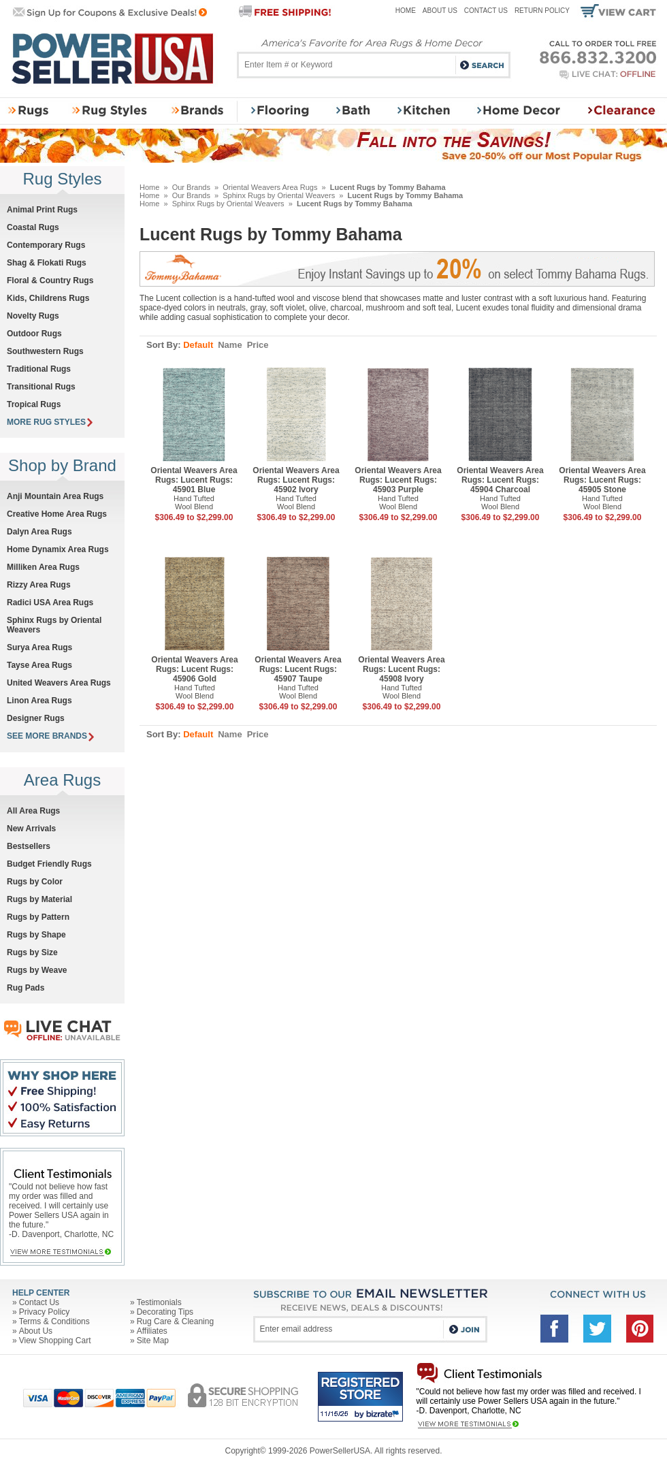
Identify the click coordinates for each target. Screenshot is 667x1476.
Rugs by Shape (36, 935)
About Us (440, 10)
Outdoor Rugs (34, 333)
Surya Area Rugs (39, 647)
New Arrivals (31, 828)
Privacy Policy (44, 1312)
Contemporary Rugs (46, 245)
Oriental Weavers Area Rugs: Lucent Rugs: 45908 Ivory (401, 669)
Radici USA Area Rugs (50, 602)
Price (258, 345)
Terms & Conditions (54, 1321)
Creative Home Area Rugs (57, 514)
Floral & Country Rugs (50, 280)
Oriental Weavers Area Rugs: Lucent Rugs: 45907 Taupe (298, 669)
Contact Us (486, 10)
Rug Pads (25, 988)
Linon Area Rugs (39, 700)
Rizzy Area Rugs (39, 585)
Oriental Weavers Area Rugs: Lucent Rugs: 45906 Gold (194, 669)
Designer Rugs (36, 718)
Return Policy (542, 10)
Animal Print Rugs (42, 209)
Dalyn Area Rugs (39, 531)
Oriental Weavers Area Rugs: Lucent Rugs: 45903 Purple (398, 480)
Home (405, 10)
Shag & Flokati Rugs (46, 263)
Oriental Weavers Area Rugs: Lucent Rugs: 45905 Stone (602, 480)
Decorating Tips (165, 1312)
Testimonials (159, 1302)
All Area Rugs (33, 811)
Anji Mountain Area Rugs (55, 496)
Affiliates (152, 1331)
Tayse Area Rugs (39, 665)
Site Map (153, 1340)
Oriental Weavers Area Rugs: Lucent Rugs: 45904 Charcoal (500, 480)
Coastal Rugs (33, 227)
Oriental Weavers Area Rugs (270, 187)
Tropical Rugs (34, 404)
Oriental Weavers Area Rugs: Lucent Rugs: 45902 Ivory (296, 480)
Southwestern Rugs (45, 351)
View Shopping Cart (55, 1340)
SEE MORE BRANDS (50, 736)
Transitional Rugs (41, 386)
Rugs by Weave (37, 970)
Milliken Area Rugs (43, 567)
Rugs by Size (32, 952)
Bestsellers (28, 846)
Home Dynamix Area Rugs (58, 549)
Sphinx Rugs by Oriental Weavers (279, 195)
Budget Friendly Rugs (49, 864)
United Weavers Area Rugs (59, 683)
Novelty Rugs (33, 316)
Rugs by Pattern (38, 917)
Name (230, 345)
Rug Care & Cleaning (175, 1321)
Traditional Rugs (39, 369)
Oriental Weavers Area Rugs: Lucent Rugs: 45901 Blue (193, 480)
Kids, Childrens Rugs (48, 298)
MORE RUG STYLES (50, 422)
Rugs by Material (39, 899)
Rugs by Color (35, 881)
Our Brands (191, 187)
